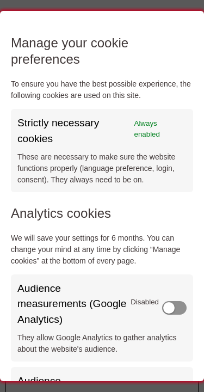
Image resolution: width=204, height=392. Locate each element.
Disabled (145, 302)
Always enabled (147, 128)
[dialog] (102, 196)
